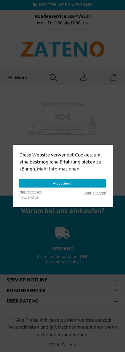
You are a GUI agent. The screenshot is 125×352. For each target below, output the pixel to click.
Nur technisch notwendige (30, 195)
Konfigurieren (95, 193)
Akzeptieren (62, 183)
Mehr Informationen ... (60, 168)
